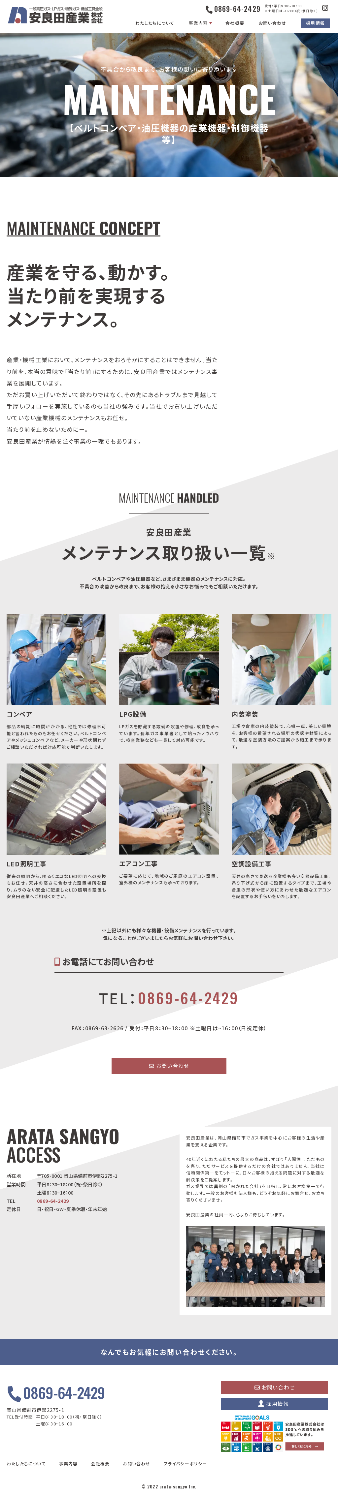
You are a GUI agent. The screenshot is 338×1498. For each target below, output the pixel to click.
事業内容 (198, 23)
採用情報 (315, 23)
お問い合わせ (272, 23)
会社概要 (234, 23)
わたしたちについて (155, 23)
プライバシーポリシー (185, 1463)
